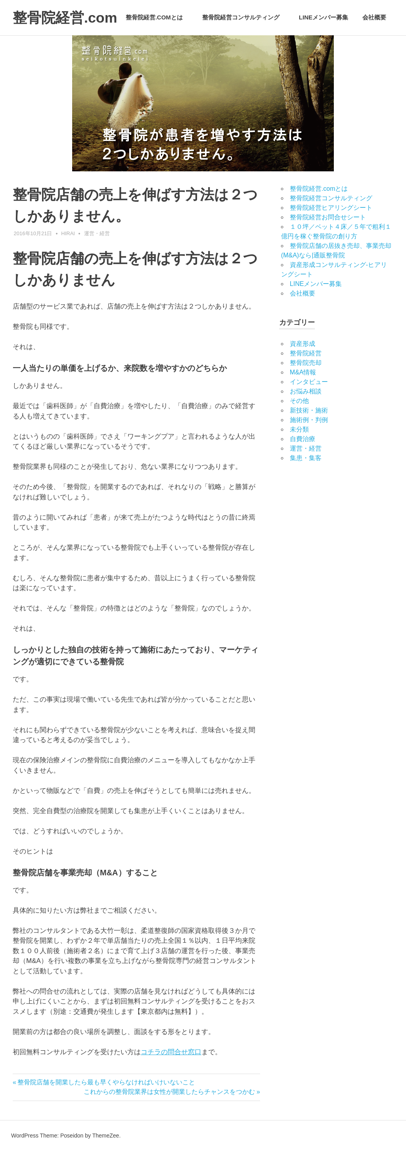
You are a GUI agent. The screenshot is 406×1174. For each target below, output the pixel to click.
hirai (68, 256)
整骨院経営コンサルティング (245, 46)
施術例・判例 (309, 443)
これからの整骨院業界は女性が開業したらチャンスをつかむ (169, 1115)
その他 (299, 424)
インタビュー (309, 405)
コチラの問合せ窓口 (171, 1075)
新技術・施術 (309, 433)
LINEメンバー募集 (323, 46)
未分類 (299, 452)
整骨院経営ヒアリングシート (331, 231)
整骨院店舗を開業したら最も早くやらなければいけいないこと (106, 1105)
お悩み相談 (306, 414)
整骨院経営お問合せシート (328, 240)
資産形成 (302, 367)
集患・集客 (306, 481)
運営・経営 (97, 256)
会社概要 (374, 46)
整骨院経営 (306, 376)
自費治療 (302, 462)
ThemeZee (105, 1158)
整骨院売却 (306, 386)
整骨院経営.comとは (158, 46)
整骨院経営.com (68, 17)
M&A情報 (303, 395)
